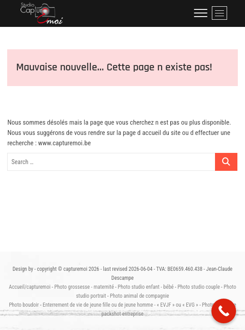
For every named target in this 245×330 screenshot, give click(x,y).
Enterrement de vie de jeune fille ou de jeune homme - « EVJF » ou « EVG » (120, 305)
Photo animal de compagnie (139, 296)
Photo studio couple (198, 287)
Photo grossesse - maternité (84, 287)
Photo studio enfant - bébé (146, 287)
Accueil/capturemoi (30, 287)
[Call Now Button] (223, 311)
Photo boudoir (24, 305)
